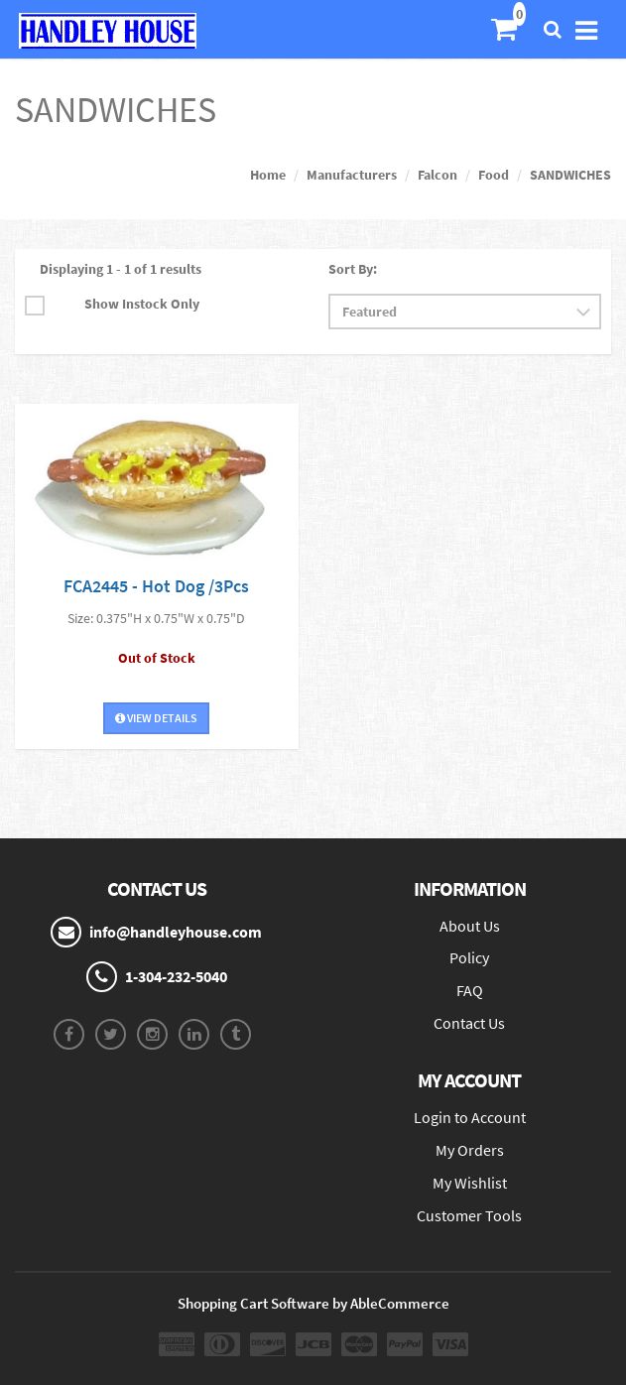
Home (268, 175)
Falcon (437, 175)
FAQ (469, 990)
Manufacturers (352, 175)
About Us (469, 926)
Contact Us (469, 1023)
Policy (469, 957)
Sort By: (352, 269)
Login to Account (470, 1117)
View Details (156, 717)
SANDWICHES (570, 175)
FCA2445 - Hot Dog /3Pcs (156, 585)
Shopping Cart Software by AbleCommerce (313, 1303)
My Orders (470, 1150)
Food (493, 175)
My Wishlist (470, 1183)
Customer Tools (469, 1215)
